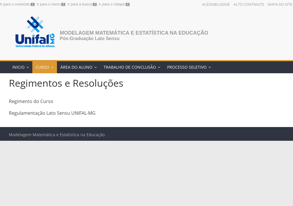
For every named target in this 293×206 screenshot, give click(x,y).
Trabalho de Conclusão (130, 67)
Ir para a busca (80, 4)
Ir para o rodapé (112, 4)
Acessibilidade (216, 4)
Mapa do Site (280, 4)
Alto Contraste (248, 4)
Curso (42, 67)
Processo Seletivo (187, 67)
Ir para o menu (48, 4)
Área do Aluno (76, 67)
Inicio (18, 67)
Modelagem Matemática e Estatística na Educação (134, 33)
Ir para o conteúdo (15, 4)
